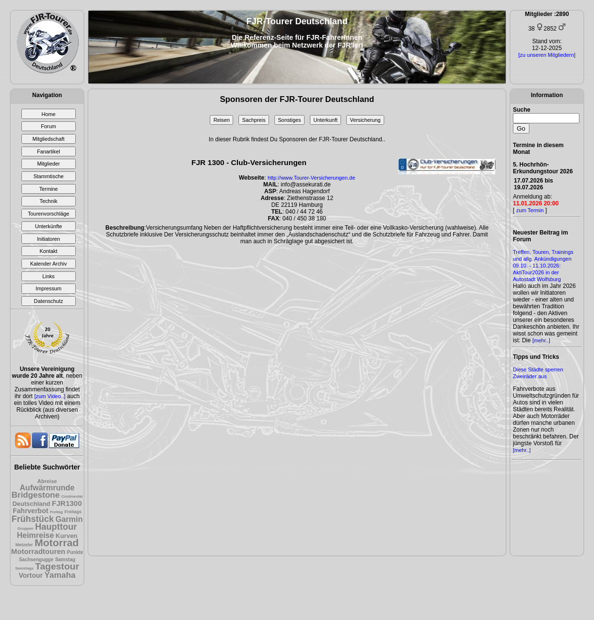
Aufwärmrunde (47, 488)
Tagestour (57, 566)
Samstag (65, 559)
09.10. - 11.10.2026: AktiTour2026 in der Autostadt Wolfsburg (537, 272)
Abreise (47, 481)
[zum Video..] (50, 396)
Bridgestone (36, 495)
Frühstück (33, 519)
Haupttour (56, 527)
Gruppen (25, 528)
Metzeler (24, 544)
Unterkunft (325, 120)
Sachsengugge (36, 559)
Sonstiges (289, 120)
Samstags (24, 568)
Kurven (67, 535)
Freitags (73, 511)
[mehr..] (541, 340)
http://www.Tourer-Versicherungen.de (311, 178)
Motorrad (56, 542)
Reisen (221, 120)
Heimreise (35, 535)
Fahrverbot (30, 511)
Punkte (75, 552)
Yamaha (59, 575)
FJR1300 (67, 503)
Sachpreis (254, 120)
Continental (72, 496)
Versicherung (365, 120)
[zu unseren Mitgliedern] (546, 55)
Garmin (69, 519)
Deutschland (31, 503)
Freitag (56, 512)
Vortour (30, 575)
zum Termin (530, 210)
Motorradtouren (38, 551)
